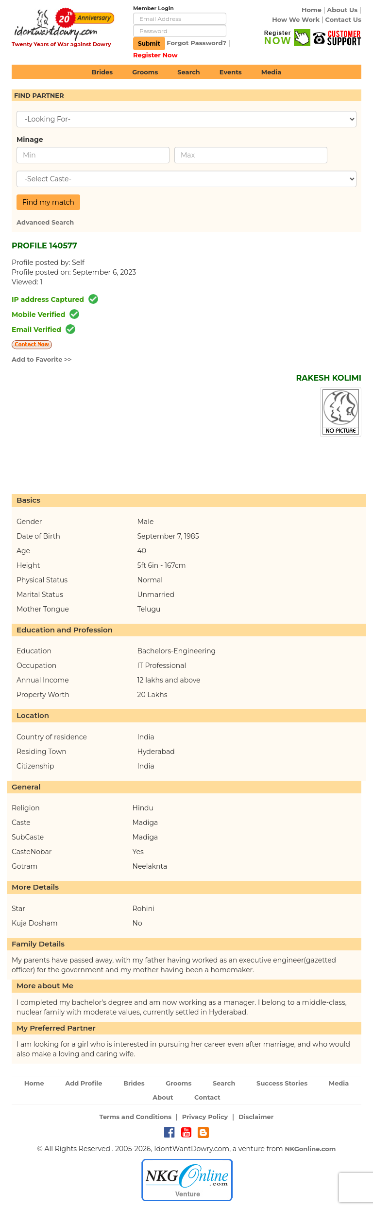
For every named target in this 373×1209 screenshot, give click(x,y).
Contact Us (343, 19)
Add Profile (83, 1083)
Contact (207, 1097)
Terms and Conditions (136, 1117)
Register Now (155, 55)
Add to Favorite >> (42, 359)
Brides (102, 72)
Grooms (145, 72)
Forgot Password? (196, 43)
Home (312, 10)
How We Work (296, 19)
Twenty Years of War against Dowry (61, 44)
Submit (149, 43)
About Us (342, 10)
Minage (30, 139)
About (163, 1097)
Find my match (48, 202)
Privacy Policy (205, 1117)
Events (231, 72)
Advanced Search (45, 222)
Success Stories (281, 1083)
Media (271, 72)
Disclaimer (256, 1117)
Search (188, 72)
